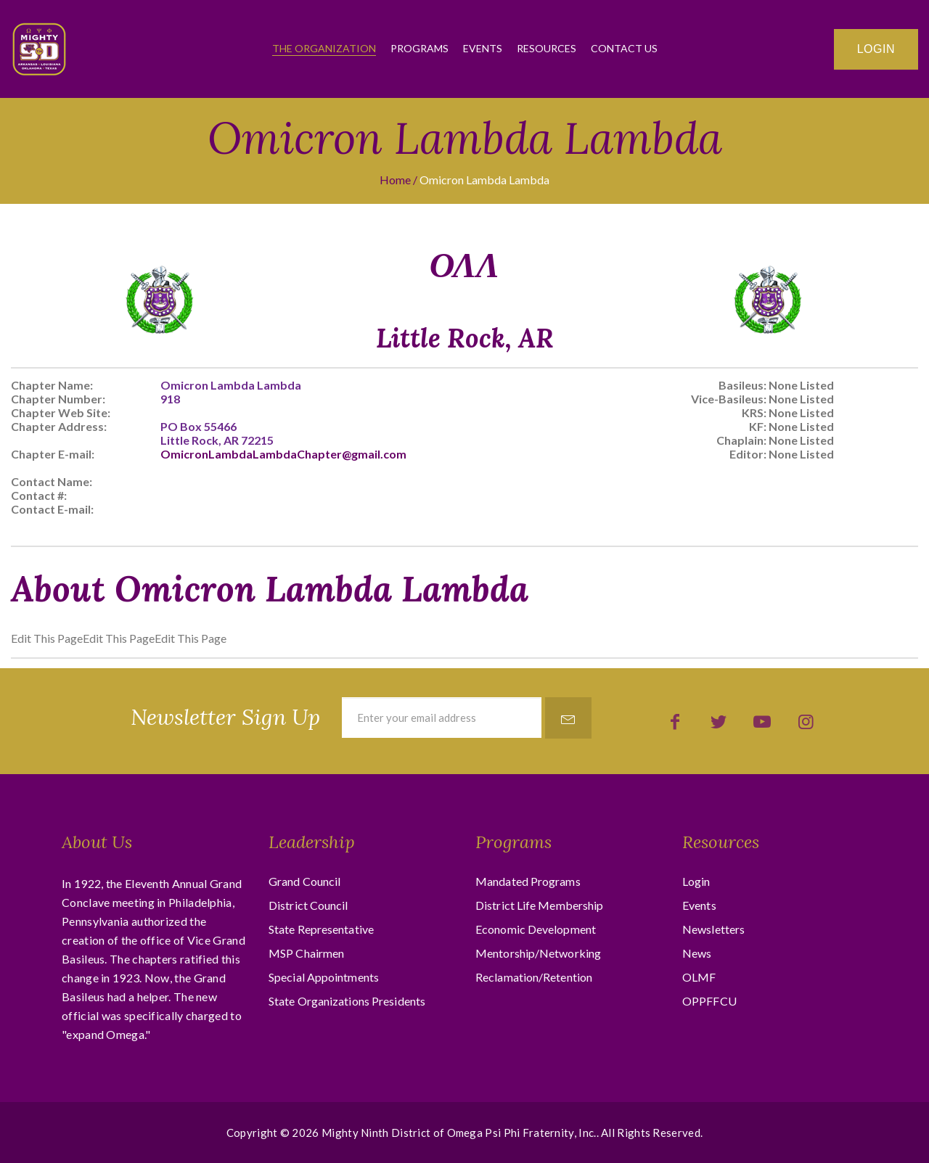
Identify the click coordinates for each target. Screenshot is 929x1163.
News (696, 953)
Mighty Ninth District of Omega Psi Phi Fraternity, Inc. (459, 1132)
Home (395, 179)
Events (482, 48)
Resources (546, 48)
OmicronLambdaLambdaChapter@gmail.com (283, 454)
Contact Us (624, 48)
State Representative (321, 929)
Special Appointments (324, 977)
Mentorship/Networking (538, 953)
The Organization (324, 48)
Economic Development (535, 929)
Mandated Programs (528, 881)
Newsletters (713, 929)
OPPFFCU (709, 1001)
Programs (419, 48)
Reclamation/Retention (533, 977)
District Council (308, 905)
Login (876, 49)
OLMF (699, 977)
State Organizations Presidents (347, 1001)
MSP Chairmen (306, 953)
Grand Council (304, 881)
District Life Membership (539, 905)
